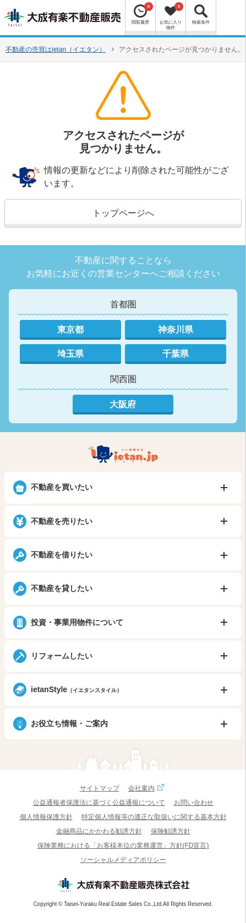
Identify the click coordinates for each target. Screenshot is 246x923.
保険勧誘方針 (170, 831)
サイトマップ (99, 788)
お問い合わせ (194, 802)
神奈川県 (175, 329)
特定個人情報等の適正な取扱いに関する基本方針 (154, 817)
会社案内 (147, 788)
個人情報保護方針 (46, 817)
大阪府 (123, 404)
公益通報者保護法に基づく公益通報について (99, 802)
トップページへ (123, 213)
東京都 (70, 329)
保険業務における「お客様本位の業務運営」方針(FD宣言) (123, 845)
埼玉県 (70, 353)
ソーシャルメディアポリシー (123, 860)
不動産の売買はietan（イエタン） (56, 49)
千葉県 (175, 353)
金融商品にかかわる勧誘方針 (99, 831)
